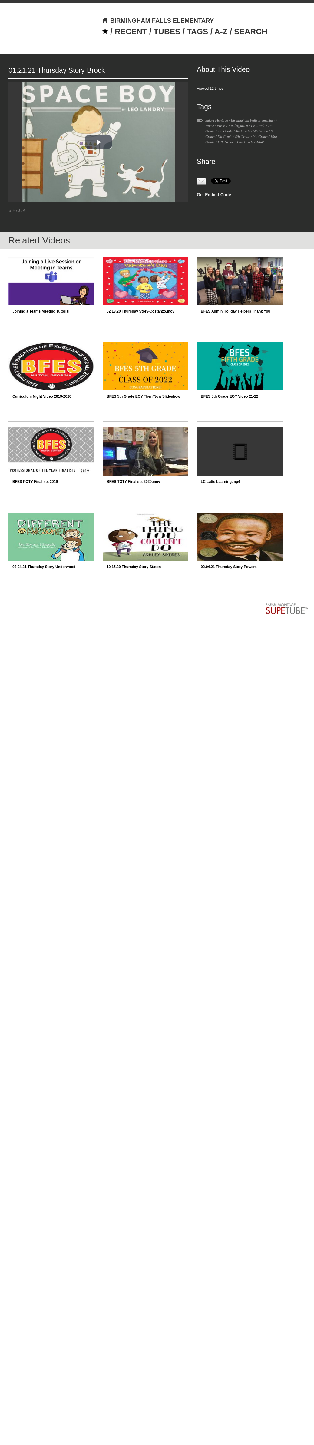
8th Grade (242, 137)
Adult (260, 142)
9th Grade (260, 137)
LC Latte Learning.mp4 (220, 482)
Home (209, 126)
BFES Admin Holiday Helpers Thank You (235, 311)
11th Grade (225, 142)
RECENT (131, 31)
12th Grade (244, 142)
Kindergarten (238, 126)
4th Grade (242, 131)
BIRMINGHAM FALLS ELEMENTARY (158, 20)
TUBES (167, 31)
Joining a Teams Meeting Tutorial (40, 311)
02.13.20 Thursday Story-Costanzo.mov (140, 311)
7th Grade (224, 137)
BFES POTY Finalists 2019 (35, 482)
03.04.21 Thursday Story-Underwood (43, 567)
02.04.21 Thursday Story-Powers (229, 567)
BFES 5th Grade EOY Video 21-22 (229, 396)
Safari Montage (216, 120)
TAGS (197, 31)
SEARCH (250, 31)
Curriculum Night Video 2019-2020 (41, 396)
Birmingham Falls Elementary (253, 120)
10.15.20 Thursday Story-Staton (134, 567)
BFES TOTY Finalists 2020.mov (133, 482)
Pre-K (221, 126)
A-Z (220, 31)
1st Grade (258, 126)
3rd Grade (225, 131)
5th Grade (260, 131)
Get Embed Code (214, 194)
